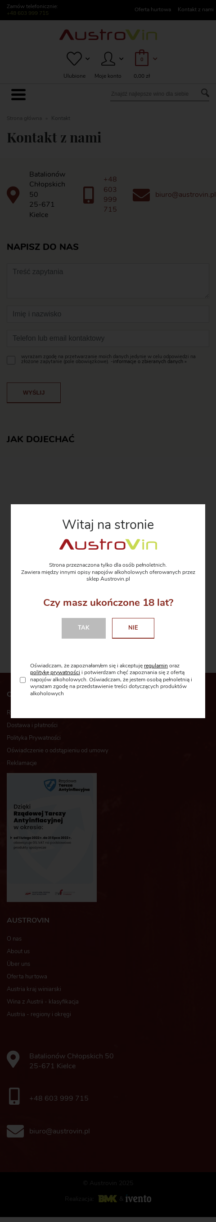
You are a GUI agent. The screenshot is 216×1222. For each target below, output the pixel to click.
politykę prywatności (55, 672)
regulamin (156, 665)
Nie (133, 628)
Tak (84, 628)
